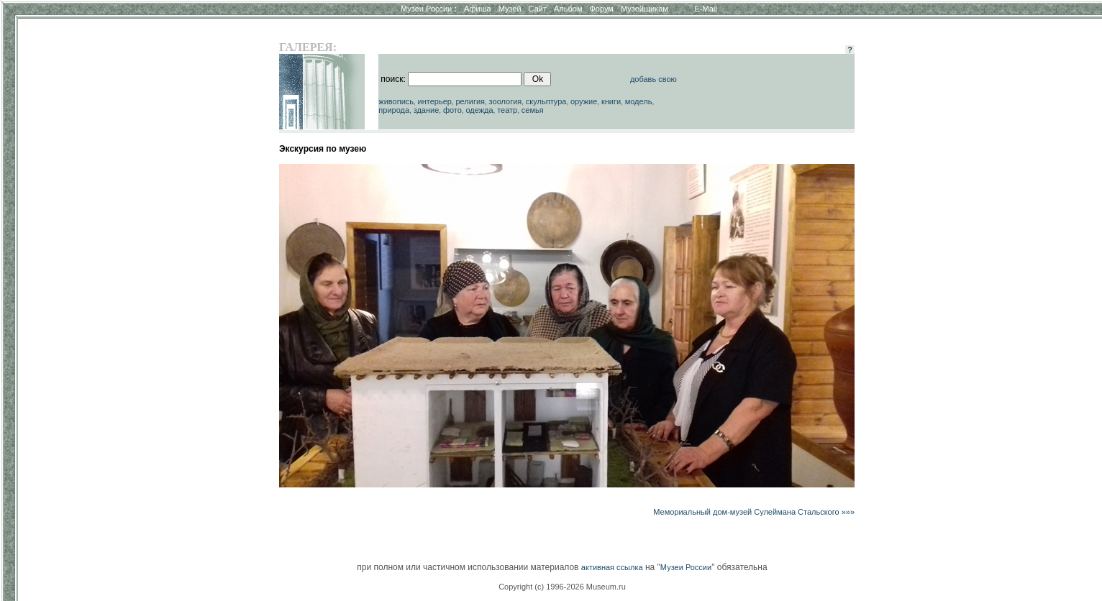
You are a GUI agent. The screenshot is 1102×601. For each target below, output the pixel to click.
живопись (396, 101)
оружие (583, 101)
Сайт (538, 8)
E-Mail (706, 8)
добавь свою (653, 79)
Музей (510, 8)
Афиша (477, 8)
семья (533, 110)
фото (452, 110)
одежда (479, 110)
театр (507, 110)
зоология (505, 101)
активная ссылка (612, 567)
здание (427, 110)
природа (393, 110)
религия (470, 101)
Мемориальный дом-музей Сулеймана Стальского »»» (754, 512)
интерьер (435, 101)
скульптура (546, 101)
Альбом (568, 8)
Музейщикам (644, 8)
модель (638, 101)
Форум (601, 8)
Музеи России (429, 8)
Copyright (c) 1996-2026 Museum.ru (562, 586)
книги (611, 101)
